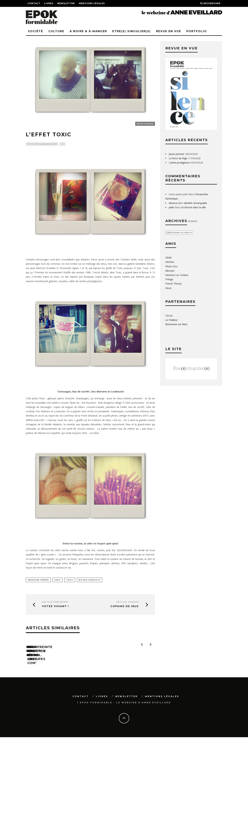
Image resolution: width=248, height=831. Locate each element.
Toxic (69, 580)
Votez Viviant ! (55, 607)
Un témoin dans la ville (193, 207)
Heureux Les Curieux (176, 275)
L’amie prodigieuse (179, 162)
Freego (169, 279)
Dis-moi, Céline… (42, 689)
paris (57, 580)
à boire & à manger (88, 31)
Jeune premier (176, 154)
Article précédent (55, 603)
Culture (56, 31)
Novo (168, 288)
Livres (48, 3)
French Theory (173, 283)
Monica (173, 203)
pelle (171, 207)
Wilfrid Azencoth (89, 580)
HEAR (168, 257)
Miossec (170, 270)
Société (35, 31)
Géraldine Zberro (38, 580)
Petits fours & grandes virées (42, 144)
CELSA (169, 315)
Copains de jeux (124, 607)
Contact (34, 3)
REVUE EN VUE (168, 31)
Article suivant (127, 603)
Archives (192, 221)
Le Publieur (171, 320)
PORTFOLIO (196, 31)
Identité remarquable (195, 203)
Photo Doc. (171, 266)
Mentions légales (92, 3)
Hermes (169, 262)
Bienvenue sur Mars (176, 324)
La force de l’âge (178, 158)
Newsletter (66, 3)
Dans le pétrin (106, 743)
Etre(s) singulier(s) (131, 31)
